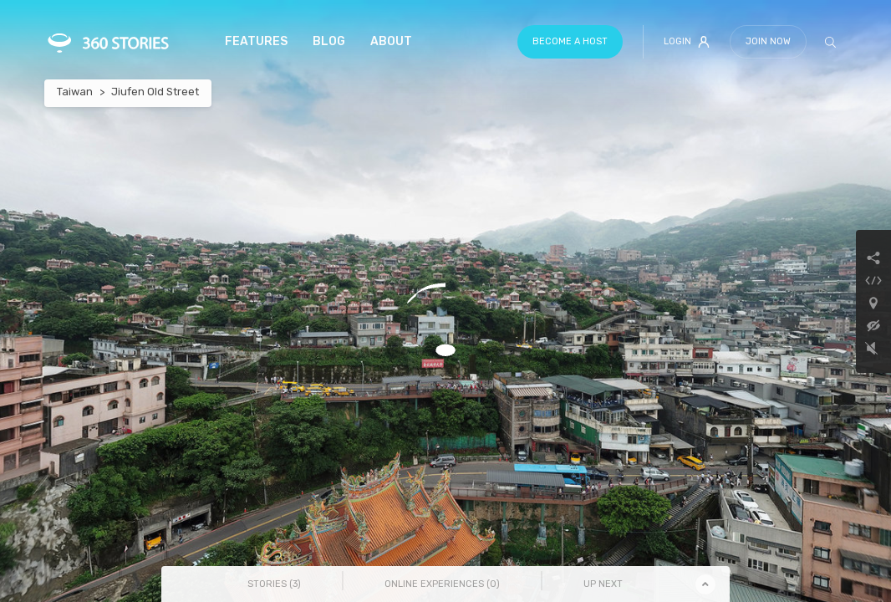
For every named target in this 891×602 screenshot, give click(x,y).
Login (687, 42)
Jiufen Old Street (155, 91)
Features (256, 41)
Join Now (768, 41)
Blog (329, 41)
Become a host (570, 41)
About (391, 41)
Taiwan (75, 91)
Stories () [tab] (274, 584)
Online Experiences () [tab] (442, 584)
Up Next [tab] (603, 584)
